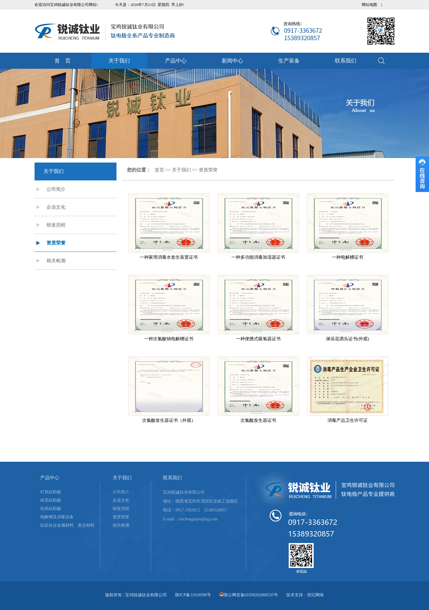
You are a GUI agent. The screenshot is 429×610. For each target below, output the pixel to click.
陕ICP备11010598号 (193, 595)
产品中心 (175, 61)
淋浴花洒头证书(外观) (347, 338)
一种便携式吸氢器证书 (258, 338)
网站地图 (369, 4)
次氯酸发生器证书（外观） (169, 420)
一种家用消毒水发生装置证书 (169, 257)
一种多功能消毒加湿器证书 (258, 257)
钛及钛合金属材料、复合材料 (67, 525)
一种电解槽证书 (347, 257)
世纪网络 (315, 595)
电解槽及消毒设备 (57, 517)
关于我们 (119, 61)
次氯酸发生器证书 (258, 420)
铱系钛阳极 (50, 500)
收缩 (422, 174)
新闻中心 (232, 61)
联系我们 (345, 61)
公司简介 (56, 189)
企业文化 (56, 207)
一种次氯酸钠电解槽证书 (168, 338)
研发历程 (56, 224)
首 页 (63, 61)
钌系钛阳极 (50, 492)
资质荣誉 (56, 242)
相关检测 (56, 260)
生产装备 (289, 61)
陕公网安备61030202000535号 (251, 595)
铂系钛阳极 (50, 508)
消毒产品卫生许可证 (347, 420)
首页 (159, 169)
